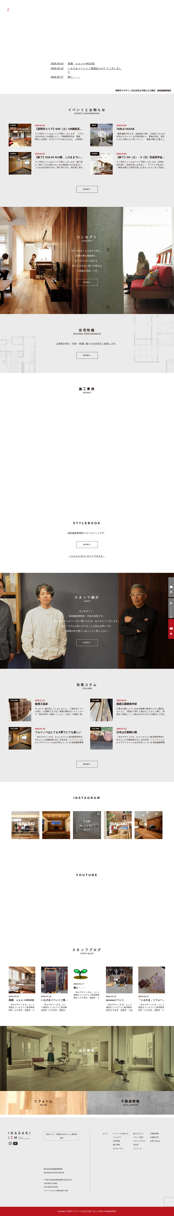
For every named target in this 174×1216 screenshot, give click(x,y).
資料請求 (171, 629)
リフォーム (80, 8)
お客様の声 (152, 8)
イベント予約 (171, 608)
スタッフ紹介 (138, 1137)
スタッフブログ (139, 1141)
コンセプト (117, 1137)
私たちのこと (138, 1134)
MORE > (87, 189)
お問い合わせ (155, 1141)
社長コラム (104, 8)
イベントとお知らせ (134, 8)
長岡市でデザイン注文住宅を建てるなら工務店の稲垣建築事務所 (92, 1211)
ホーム (50, 8)
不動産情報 (130, 1103)
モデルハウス (118, 1149)
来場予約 (171, 587)
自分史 (92, 8)
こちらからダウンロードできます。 (87, 556)
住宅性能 (116, 1141)
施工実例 (117, 8)
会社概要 (165, 8)
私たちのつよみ (64, 8)
